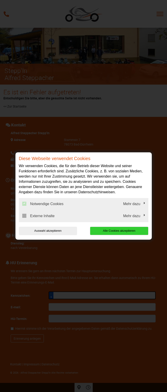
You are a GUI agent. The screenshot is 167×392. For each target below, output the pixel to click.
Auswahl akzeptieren (48, 230)
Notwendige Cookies (43, 204)
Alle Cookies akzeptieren (119, 230)
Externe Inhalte (38, 216)
